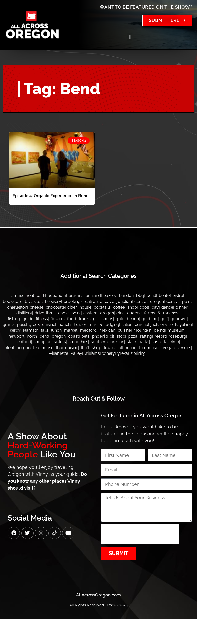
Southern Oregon (107, 341)
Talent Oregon (17, 347)
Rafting (146, 336)
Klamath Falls (35, 330)
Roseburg (177, 336)
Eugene (134, 313)
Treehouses (149, 347)
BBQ (140, 295)
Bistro (177, 295)
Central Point (179, 301)
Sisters (60, 341)
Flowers (58, 318)
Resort (160, 336)
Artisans (76, 295)
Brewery (53, 301)
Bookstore (12, 301)
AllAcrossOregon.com (98, 595)
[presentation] (140, 534)
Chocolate (55, 307)
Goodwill (178, 318)
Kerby (15, 330)
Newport (16, 336)
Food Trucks (79, 318)
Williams (92, 353)
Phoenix (99, 336)
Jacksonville (162, 324)
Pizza (132, 336)
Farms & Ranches (161, 313)
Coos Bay (149, 307)
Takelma (171, 341)
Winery (108, 353)
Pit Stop (117, 336)
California (93, 301)
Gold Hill (149, 318)
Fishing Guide (20, 318)
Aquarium (57, 295)
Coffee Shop (125, 307)
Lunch (56, 330)
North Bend (38, 336)
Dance (167, 307)
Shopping (42, 341)
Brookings (73, 301)
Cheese (36, 307)
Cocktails (102, 307)
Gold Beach (127, 318)
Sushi (156, 341)
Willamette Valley (65, 353)
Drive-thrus (45, 313)
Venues (184, 347)
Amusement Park (28, 295)
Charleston (17, 307)
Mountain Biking (149, 330)
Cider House (79, 307)
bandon (126, 295)
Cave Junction (118, 301)
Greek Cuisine (42, 324)
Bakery (109, 295)
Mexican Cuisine (115, 330)
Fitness (42, 318)
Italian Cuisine (135, 324)
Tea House (43, 347)
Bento (164, 295)
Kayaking (183, 324)
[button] (129, 37)
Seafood (23, 341)
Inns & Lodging (104, 324)
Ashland (93, 295)
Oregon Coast (65, 336)
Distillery (24, 313)
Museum (176, 330)
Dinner (182, 307)
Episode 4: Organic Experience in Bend (51, 195)
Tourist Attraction (120, 347)
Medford (88, 330)
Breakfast (34, 301)
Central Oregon (149, 301)
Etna (120, 313)
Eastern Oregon (98, 313)
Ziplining (138, 353)
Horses (80, 324)
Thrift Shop (91, 347)
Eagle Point (69, 313)
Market (70, 330)
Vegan (169, 347)
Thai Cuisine (67, 347)
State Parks (138, 341)
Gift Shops (103, 318)
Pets (85, 336)
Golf (164, 318)
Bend (151, 295)
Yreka (122, 353)
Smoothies (78, 341)
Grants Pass (14, 324)
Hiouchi (64, 324)
